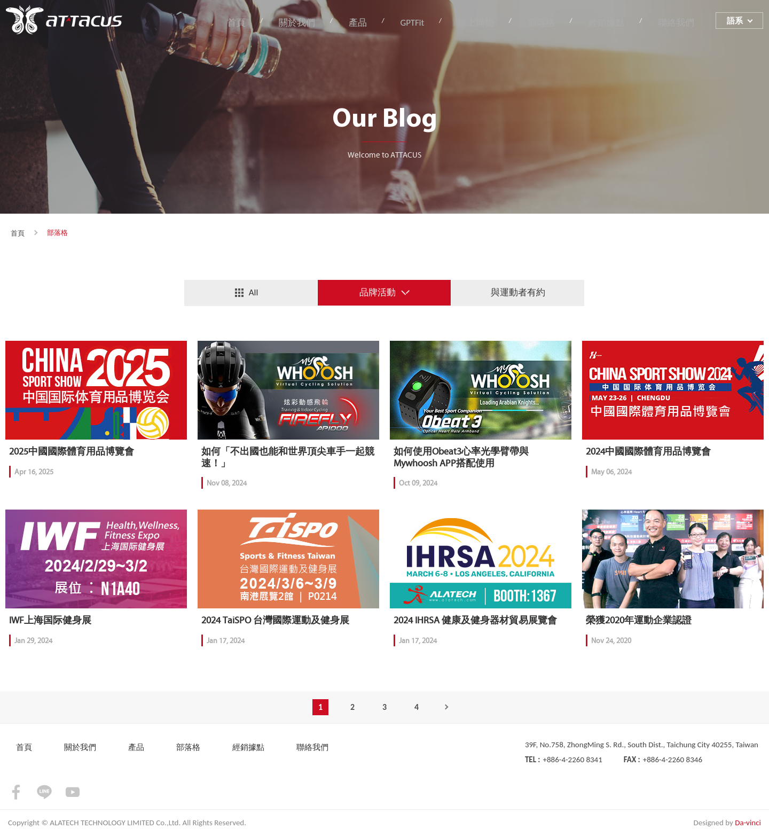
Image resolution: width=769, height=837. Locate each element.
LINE (44, 794)
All (253, 292)
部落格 (549, 23)
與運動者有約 (518, 292)
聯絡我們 (678, 23)
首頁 (262, 23)
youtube (73, 794)
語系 (735, 23)
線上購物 (487, 23)
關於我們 (320, 23)
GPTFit (427, 23)
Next (449, 709)
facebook (16, 794)
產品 (376, 23)
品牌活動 (377, 292)
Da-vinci (748, 824)
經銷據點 (611, 23)
